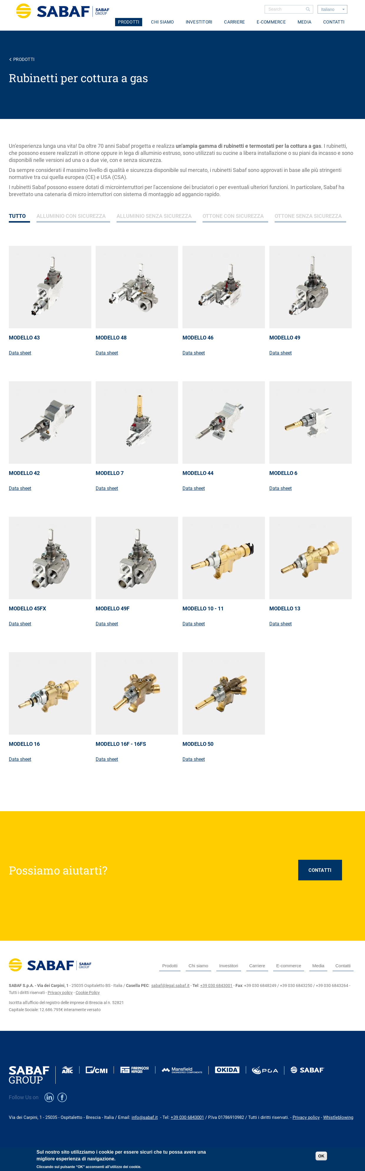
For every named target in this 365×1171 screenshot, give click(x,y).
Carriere (234, 22)
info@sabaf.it (145, 1117)
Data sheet (20, 353)
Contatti (333, 22)
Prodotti (128, 22)
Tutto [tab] (17, 216)
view (52, 308)
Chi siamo (162, 22)
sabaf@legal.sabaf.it (170, 985)
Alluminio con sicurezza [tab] (71, 216)
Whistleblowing (338, 1117)
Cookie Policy (88, 992)
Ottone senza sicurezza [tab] (308, 216)
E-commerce (271, 22)
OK (321, 1158)
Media (304, 22)
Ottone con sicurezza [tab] (233, 216)
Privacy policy (60, 992)
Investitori (199, 22)
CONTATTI (319, 870)
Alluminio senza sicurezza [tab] (154, 216)
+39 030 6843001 (216, 985)
